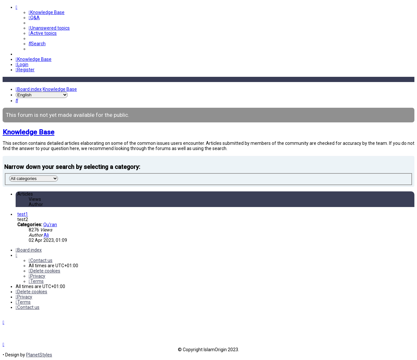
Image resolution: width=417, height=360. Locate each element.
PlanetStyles (39, 354)
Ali (46, 235)
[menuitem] (47, 12)
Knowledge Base (28, 132)
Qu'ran (50, 224)
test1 (22, 214)
